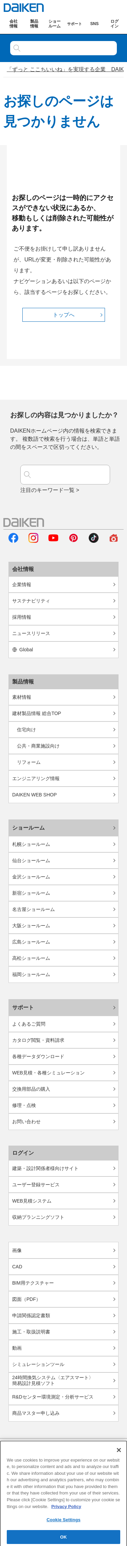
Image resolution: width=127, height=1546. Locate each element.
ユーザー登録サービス (36, 1184)
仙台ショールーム (31, 860)
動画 (17, 1348)
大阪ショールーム (31, 925)
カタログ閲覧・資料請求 (38, 1040)
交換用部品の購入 (31, 1089)
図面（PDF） (26, 1299)
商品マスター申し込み (36, 1413)
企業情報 (21, 584)
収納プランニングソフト (38, 1217)
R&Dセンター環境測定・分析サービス (52, 1397)
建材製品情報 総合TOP (36, 713)
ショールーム (28, 828)
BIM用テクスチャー (33, 1283)
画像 (17, 1250)
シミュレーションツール (38, 1364)
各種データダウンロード (38, 1056)
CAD (17, 1266)
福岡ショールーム (31, 974)
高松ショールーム (31, 958)
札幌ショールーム (31, 844)
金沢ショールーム (31, 876)
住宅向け (26, 729)
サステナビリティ (31, 600)
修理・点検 (24, 1105)
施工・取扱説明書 (31, 1331)
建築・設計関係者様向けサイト (45, 1168)
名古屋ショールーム (33, 909)
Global (22, 649)
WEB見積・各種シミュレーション (48, 1072)
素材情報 (21, 697)
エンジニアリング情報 (36, 778)
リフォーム (29, 762)
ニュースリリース (31, 633)
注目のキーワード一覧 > (49, 490)
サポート (23, 1007)
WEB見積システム (31, 1201)
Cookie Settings (63, 1523)
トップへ (64, 315)
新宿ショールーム (31, 893)
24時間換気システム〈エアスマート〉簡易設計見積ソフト (52, 1380)
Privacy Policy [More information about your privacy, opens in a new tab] (66, 1509)
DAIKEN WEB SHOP (34, 794)
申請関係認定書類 (31, 1315)
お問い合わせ (26, 1121)
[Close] (118, 1453)
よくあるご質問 (28, 1024)
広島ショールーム (31, 942)
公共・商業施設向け (38, 746)
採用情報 (21, 617)
